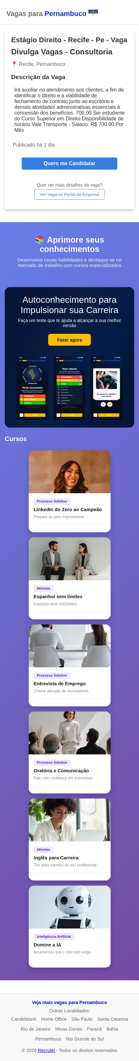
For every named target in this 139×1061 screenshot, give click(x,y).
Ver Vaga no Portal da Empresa (69, 194)
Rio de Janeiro (35, 1029)
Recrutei (46, 1050)
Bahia (112, 1029)
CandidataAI (23, 1019)
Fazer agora (69, 339)
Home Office (54, 1019)
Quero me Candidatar (70, 163)
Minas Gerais (68, 1029)
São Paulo (81, 1019)
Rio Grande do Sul (85, 1038)
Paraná (94, 1029)
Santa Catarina (112, 1019)
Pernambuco (48, 1038)
